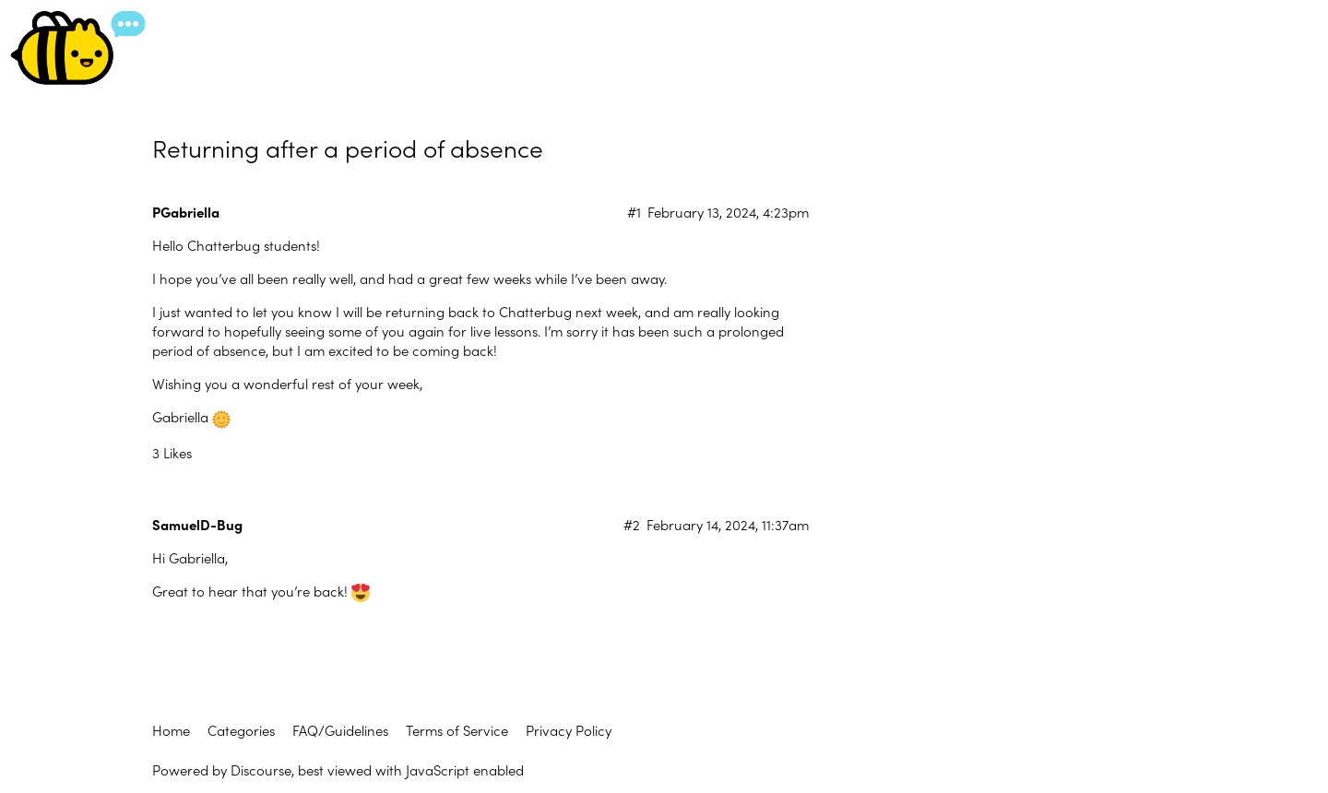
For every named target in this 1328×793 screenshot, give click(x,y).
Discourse (261, 769)
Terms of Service (457, 730)
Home (171, 730)
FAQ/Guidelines (340, 730)
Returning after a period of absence (347, 147)
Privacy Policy (568, 730)
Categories (241, 730)
